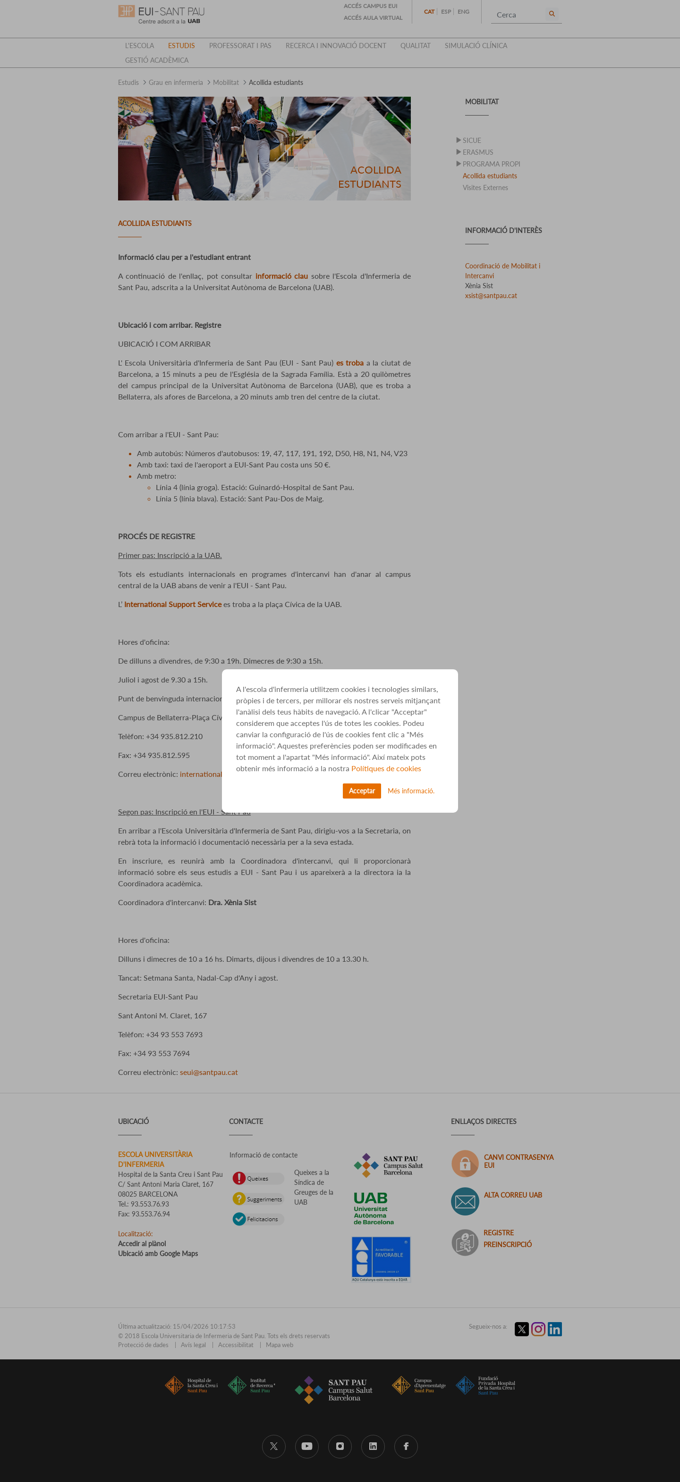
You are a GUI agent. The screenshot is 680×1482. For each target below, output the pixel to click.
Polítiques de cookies (386, 768)
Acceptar (362, 791)
